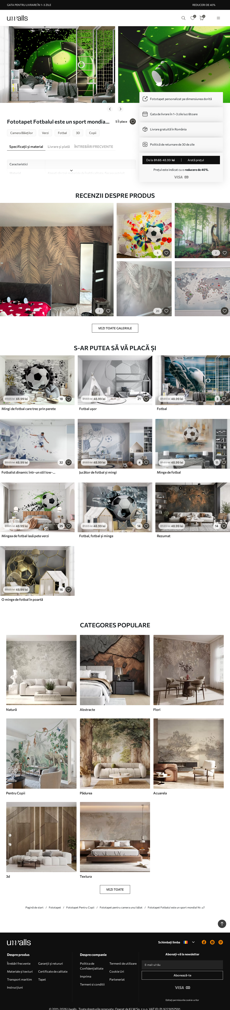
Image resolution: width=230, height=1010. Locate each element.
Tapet (42, 973)
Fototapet (55, 901)
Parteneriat (117, 973)
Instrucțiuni (15, 981)
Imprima (85, 970)
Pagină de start (34, 901)
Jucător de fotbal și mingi (98, 466)
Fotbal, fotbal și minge (96, 530)
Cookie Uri (116, 965)
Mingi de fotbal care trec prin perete (29, 403)
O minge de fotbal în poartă (22, 593)
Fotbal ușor (88, 403)
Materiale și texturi (20, 965)
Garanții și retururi (50, 957)
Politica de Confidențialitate (91, 960)
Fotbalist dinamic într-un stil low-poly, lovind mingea (29, 466)
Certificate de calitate (52, 965)
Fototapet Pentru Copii (80, 901)
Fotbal (162, 403)
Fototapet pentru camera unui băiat (121, 901)
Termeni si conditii (92, 978)
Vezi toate (115, 883)
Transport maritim (19, 973)
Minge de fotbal (169, 466)
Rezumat (163, 530)
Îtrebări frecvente (18, 957)
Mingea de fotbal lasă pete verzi (25, 530)
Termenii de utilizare (123, 957)
